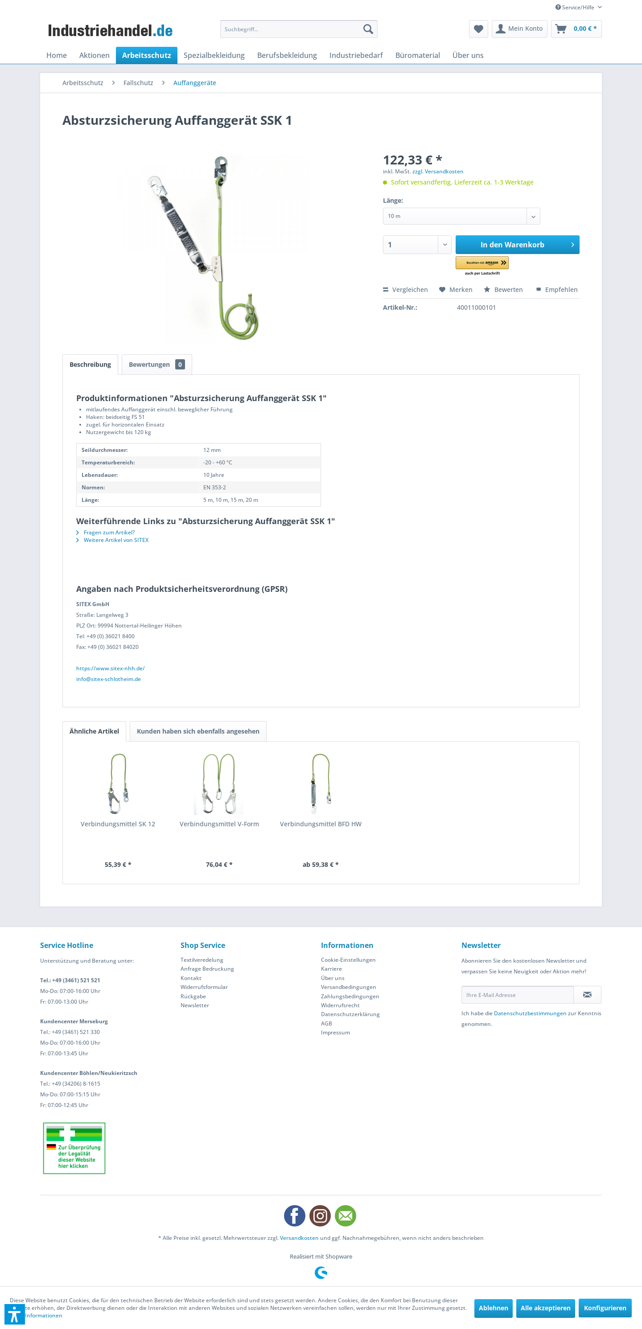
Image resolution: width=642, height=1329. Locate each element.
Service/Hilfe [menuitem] (576, 7)
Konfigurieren (605, 1308)
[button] (495, 266)
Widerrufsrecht (340, 1005)
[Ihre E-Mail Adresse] (517, 995)
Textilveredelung (202, 960)
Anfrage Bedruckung (207, 968)
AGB (326, 1023)
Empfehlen (557, 289)
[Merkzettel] (478, 29)
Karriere (331, 968)
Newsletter (195, 1005)
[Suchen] (368, 29)
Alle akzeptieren (546, 1308)
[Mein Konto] (519, 29)
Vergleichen (405, 289)
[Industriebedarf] (356, 55)
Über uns (333, 978)
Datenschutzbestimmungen (530, 1013)
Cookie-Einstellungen (348, 960)
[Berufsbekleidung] (287, 55)
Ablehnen (493, 1308)
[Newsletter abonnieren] (587, 995)
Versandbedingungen (348, 987)
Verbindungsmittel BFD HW (321, 824)
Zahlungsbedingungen (350, 996)
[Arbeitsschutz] (146, 55)
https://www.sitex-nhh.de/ (110, 668)
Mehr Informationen (36, 1315)
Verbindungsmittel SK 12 (118, 824)
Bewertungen (157, 364)
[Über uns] (468, 55)
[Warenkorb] (576, 29)
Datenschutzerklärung (350, 1014)
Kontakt (191, 978)
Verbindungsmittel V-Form (219, 824)
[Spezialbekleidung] (214, 55)
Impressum (335, 1032)
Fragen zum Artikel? (105, 532)
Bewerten (504, 289)
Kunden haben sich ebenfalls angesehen (198, 731)
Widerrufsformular (204, 987)
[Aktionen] (94, 55)
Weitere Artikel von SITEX (112, 540)
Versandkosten (299, 1238)
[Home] (56, 55)
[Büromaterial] (417, 55)
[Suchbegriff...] (299, 29)
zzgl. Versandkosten (438, 171)
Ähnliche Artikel (94, 731)
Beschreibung (90, 364)
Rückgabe (193, 996)
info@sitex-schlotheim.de (108, 679)
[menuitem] (299, 29)
